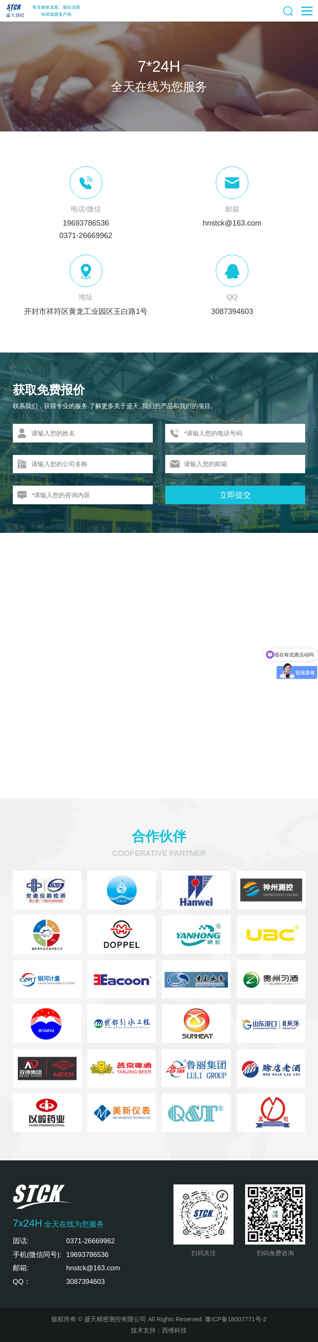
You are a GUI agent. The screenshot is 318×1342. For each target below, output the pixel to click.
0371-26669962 (85, 235)
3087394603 (232, 311)
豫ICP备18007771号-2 (235, 1319)
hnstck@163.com (232, 223)
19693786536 (86, 223)
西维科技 (174, 1330)
